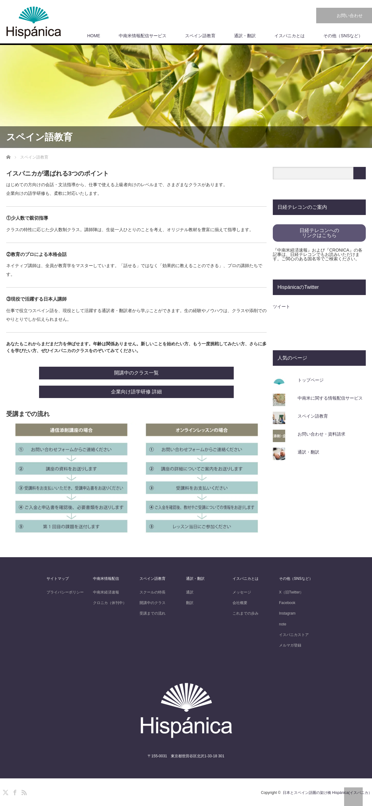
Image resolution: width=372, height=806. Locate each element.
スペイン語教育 (200, 35)
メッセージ (241, 592)
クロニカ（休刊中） (109, 603)
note (282, 624)
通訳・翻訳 (245, 35)
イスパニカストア (294, 635)
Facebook (287, 603)
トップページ (311, 380)
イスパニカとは (289, 35)
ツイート (281, 306)
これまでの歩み (245, 613)
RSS (23, 791)
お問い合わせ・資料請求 (321, 434)
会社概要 (239, 603)
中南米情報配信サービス (142, 35)
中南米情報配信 (106, 578)
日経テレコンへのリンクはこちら (319, 233)
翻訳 (189, 603)
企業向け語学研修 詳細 (136, 391)
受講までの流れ (153, 613)
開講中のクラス (153, 603)
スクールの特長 (153, 592)
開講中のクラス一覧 (136, 372)
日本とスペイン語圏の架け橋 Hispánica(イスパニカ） (327, 792)
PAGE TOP (353, 796)
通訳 (189, 592)
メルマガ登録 (290, 645)
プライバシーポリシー (65, 592)
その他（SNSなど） (343, 35)
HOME (93, 35)
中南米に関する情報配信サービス (330, 398)
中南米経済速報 (106, 592)
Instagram (287, 613)
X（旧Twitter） (291, 592)
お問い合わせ (350, 15)
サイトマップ (57, 578)
